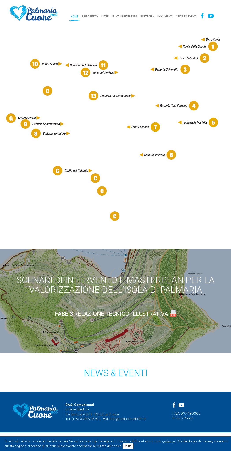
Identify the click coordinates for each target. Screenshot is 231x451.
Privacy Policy (182, 418)
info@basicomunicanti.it (128, 419)
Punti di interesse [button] (124, 16)
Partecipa (147, 16)
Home (74, 16)
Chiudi (128, 446)
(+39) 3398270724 (84, 419)
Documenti (164, 16)
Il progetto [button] (90, 16)
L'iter (105, 16)
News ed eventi (186, 16)
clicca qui (169, 441)
